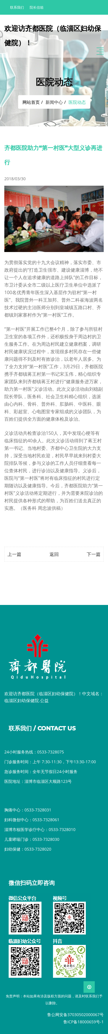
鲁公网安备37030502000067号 (75, 1014)
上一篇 (14, 554)
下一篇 (94, 554)
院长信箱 (36, 7)
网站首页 (31, 102)
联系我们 (17, 7)
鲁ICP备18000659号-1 (83, 1021)
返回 (54, 554)
